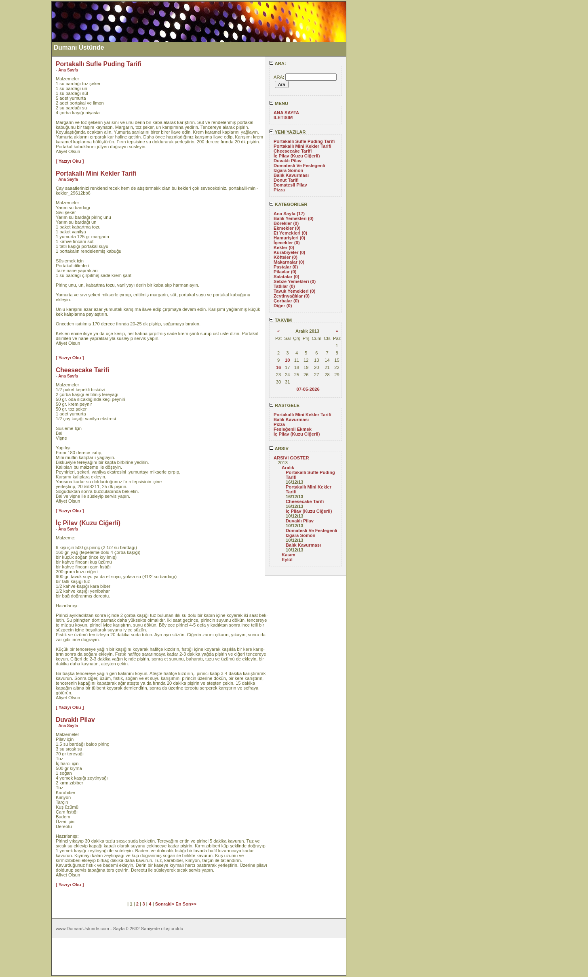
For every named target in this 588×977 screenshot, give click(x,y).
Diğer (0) (283, 305)
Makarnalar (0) (289, 262)
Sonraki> (165, 904)
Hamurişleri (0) (289, 237)
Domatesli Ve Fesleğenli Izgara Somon (299, 168)
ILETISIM (283, 117)
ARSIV (279, 448)
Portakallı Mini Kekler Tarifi (302, 146)
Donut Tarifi (286, 180)
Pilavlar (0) (285, 271)
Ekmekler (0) (287, 228)
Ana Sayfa (68, 70)
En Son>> (185, 904)
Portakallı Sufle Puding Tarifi (304, 141)
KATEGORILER (288, 204)
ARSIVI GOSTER (291, 457)
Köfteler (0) (285, 257)
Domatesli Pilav (290, 184)
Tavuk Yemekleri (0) (294, 291)
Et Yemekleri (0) (290, 233)
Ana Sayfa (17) (289, 213)
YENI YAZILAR (287, 132)
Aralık (288, 467)
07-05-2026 (307, 389)
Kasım (288, 554)
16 (278, 367)
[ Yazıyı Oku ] (70, 161)
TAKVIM (280, 320)
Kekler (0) (284, 247)
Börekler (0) (286, 223)
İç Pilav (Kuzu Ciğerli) (297, 155)
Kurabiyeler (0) (289, 252)
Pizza (279, 189)
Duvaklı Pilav (287, 160)
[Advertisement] (25, 122)
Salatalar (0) (286, 276)
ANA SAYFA (286, 112)
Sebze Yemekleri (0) (295, 281)
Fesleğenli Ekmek (293, 429)
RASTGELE (284, 405)
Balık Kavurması (291, 175)
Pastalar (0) (286, 266)
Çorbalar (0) (286, 300)
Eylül (287, 559)
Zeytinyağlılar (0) (292, 296)
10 (287, 360)
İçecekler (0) (287, 242)
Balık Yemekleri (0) (294, 218)
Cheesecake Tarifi (293, 151)
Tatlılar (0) (284, 286)
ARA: (277, 63)
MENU (278, 103)
